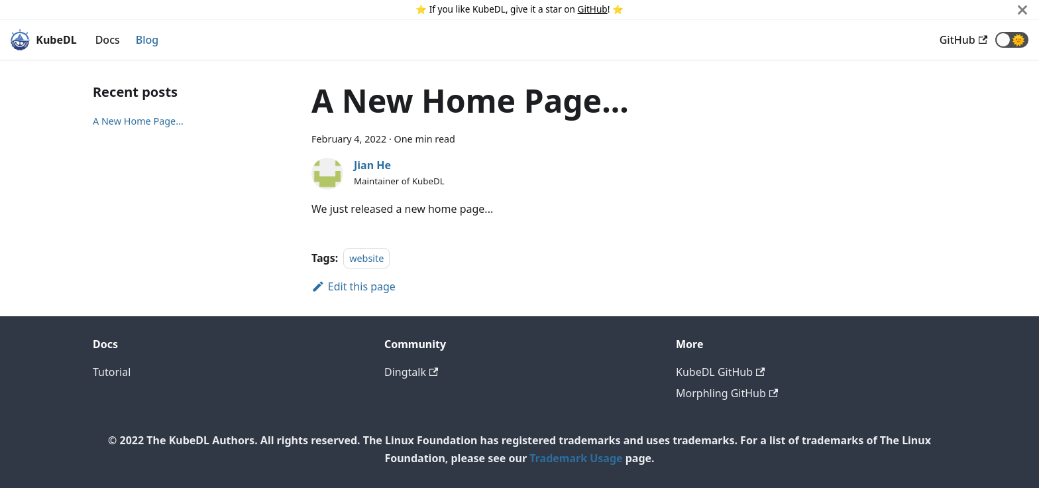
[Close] (1022, 9)
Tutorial (112, 372)
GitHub (593, 9)
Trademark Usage (575, 458)
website (366, 258)
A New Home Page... (138, 121)
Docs (107, 39)
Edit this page (353, 286)
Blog (147, 39)
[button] (1011, 40)
